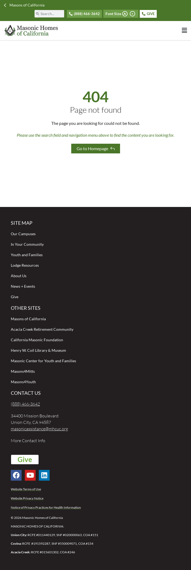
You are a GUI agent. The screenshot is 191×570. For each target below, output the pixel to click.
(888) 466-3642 (25, 404)
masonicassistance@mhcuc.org (39, 428)
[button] (141, 30)
